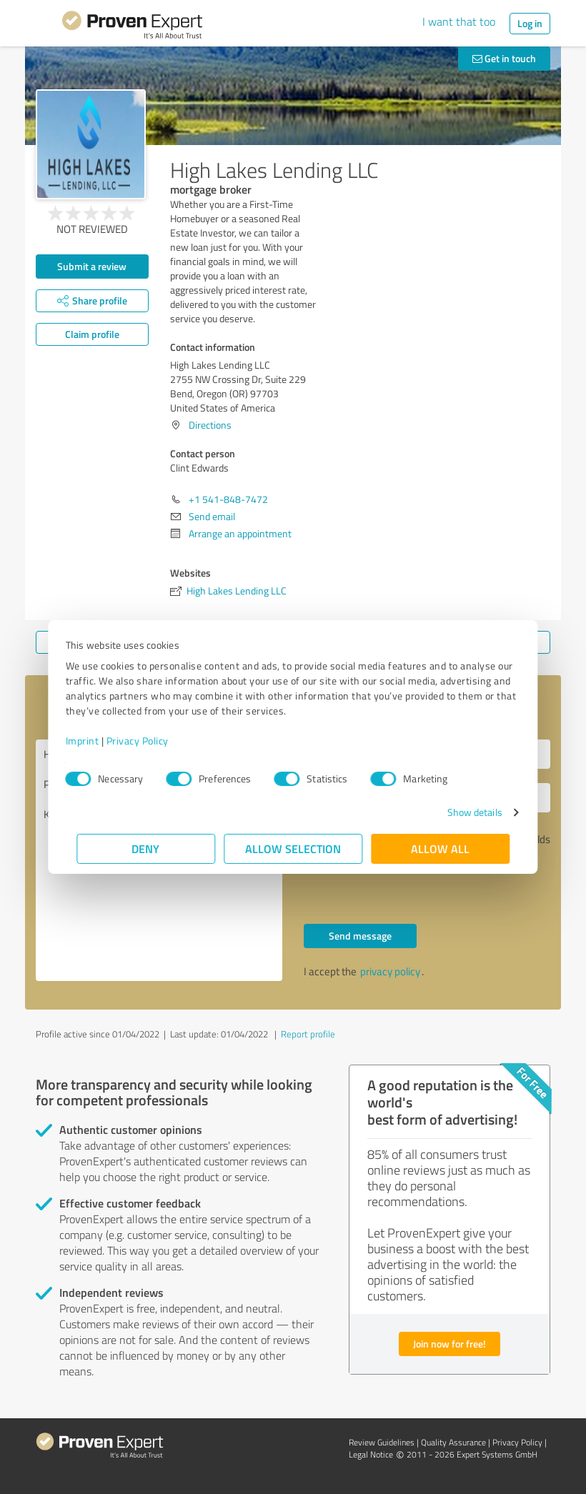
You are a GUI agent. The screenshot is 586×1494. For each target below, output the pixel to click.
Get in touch (504, 58)
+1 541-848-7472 (228, 499)
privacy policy (390, 971)
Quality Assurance (453, 1442)
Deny (146, 848)
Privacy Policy (148, 740)
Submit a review (91, 266)
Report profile (308, 1033)
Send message (360, 935)
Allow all (440, 848)
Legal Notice (371, 1454)
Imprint (93, 740)
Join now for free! (449, 1343)
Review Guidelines (381, 1442)
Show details (463, 812)
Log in (529, 23)
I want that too (458, 21)
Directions (210, 425)
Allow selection (293, 848)
